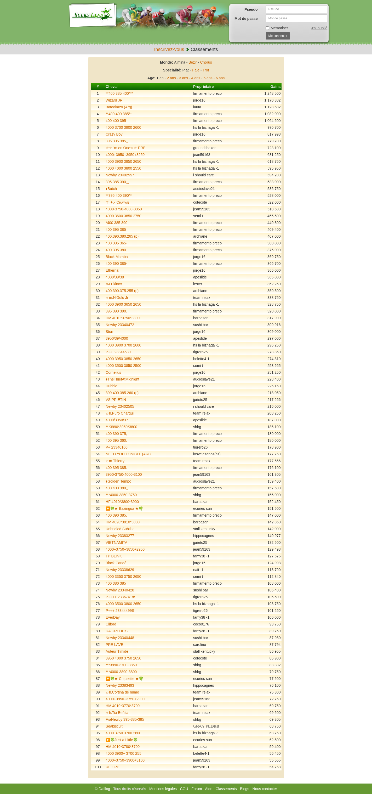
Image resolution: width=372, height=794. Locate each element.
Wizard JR (114, 100)
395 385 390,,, (117, 182)
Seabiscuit (114, 726)
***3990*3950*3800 (121, 427)
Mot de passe (246, 18)
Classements (226, 789)
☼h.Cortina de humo (122, 692)
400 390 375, (116, 434)
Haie (195, 70)
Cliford (111, 624)
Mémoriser (277, 28)
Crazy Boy (114, 134)
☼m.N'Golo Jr (117, 297)
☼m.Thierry (115, 461)
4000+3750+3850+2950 (125, 549)
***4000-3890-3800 (121, 672)
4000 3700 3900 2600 (123, 127)
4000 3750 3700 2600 (123, 733)
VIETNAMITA (116, 542)
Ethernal (112, 270)
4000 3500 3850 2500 (123, 366)
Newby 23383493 (120, 685)
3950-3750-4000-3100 (124, 474)
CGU (184, 789)
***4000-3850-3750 (121, 495)
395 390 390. (116, 311)
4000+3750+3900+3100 (125, 760)
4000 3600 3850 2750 (123, 216)
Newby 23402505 (120, 406)
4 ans (195, 78)
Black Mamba (117, 257)
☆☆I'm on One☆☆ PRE (126, 148)
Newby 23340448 (120, 638)
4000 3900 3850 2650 (123, 161)
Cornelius (113, 372)
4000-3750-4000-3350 (124, 209)
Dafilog (104, 789)
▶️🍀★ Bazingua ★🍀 (124, 508)
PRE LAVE (114, 644)
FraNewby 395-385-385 (125, 719)
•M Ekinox (114, 284)
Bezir (192, 62)
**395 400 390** (119, 195)
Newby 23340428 (120, 590)
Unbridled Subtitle (120, 529)
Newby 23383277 (120, 536)
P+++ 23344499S (120, 610)
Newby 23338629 (120, 570)
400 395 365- (116, 243)
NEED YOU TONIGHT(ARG (128, 454)
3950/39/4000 (117, 338)
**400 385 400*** (119, 93)
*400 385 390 (116, 223)
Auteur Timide (117, 651)
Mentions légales (163, 789)
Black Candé (116, 563)
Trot (206, 70)
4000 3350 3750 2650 (123, 576)
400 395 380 (116, 250)
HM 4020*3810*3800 (123, 522)
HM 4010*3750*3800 (123, 318)
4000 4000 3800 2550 (123, 168)
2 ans (171, 78)
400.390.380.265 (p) (122, 236)
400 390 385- (116, 263)
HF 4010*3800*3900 (122, 502)
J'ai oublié (319, 28)
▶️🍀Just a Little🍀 (122, 740)
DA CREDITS (117, 631)
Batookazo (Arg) (119, 107)
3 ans (183, 78)
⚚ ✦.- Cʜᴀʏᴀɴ (117, 202)
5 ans (207, 78)
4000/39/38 (115, 277)
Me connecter (278, 36)
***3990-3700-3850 (121, 665)
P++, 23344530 (118, 352)
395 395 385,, (117, 141)
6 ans (220, 78)
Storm (110, 331)
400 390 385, (116, 515)
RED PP (112, 767)
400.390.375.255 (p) (122, 291)
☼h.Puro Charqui (120, 413)
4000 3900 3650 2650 (123, 304)
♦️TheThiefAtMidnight (122, 379)
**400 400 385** (119, 114)
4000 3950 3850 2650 (123, 359)
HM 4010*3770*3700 (123, 706)
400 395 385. (116, 468)
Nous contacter (265, 789)
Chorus (206, 62)
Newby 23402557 (120, 175)
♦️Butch (111, 189)
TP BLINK (114, 556)
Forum (196, 789)
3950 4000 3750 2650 (123, 658)
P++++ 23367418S (121, 597)
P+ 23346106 (117, 447)
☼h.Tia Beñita (117, 713)
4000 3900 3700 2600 (123, 345)
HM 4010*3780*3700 (123, 747)
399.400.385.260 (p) (122, 393)
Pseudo (251, 9)
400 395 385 (116, 229)
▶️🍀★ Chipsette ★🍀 (124, 678)
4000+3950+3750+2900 (125, 699)
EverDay (113, 617)
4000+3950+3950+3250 (125, 155)
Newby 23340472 (120, 325)
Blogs (244, 789)
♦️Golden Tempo (118, 481)
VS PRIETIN (116, 400)
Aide (208, 789)
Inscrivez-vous (169, 49)
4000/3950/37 (117, 420)
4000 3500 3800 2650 (123, 604)
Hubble (111, 386)
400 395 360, (116, 440)
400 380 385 (116, 583)
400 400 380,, (117, 488)
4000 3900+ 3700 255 (123, 753)
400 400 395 (116, 121)
